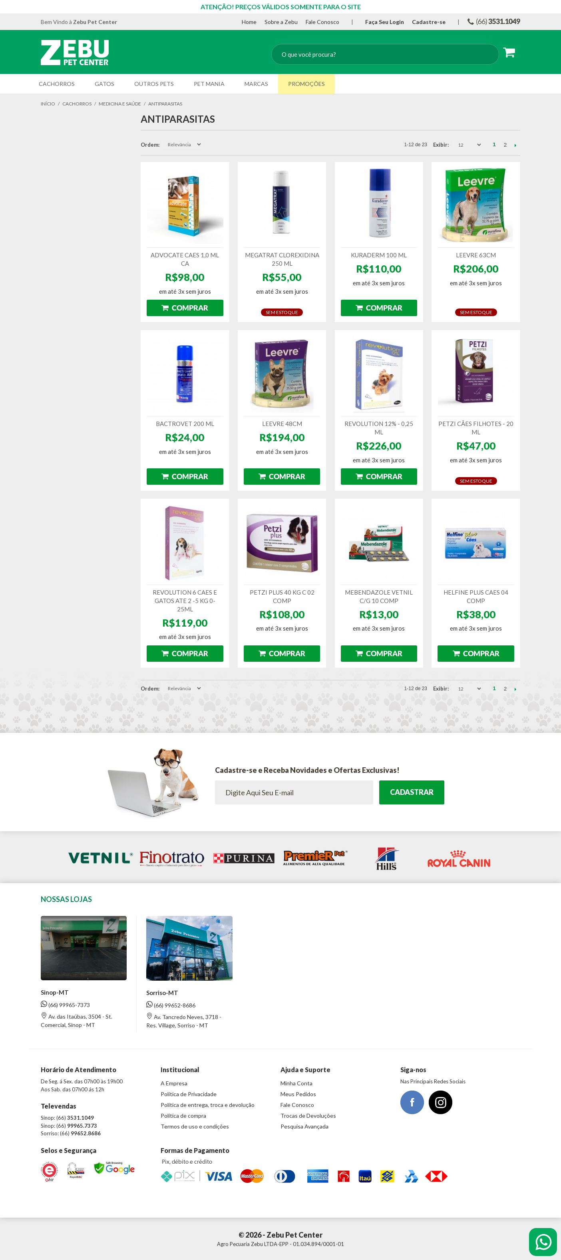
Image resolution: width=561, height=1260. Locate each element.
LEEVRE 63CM (476, 255)
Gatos (104, 83)
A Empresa (174, 1083)
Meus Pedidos (298, 1094)
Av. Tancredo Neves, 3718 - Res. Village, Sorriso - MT (183, 1021)
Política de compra (183, 1115)
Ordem (149, 144)
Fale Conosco (322, 21)
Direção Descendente (209, 145)
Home (249, 21)
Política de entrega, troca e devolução (208, 1104)
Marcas (256, 83)
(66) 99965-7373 (65, 1004)
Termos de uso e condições (195, 1126)
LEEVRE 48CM (282, 423)
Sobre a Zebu (281, 21)
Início (48, 104)
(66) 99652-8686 (170, 1005)
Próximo (515, 145)
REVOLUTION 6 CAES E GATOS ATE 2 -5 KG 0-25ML (185, 601)
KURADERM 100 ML (379, 255)
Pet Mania (209, 83)
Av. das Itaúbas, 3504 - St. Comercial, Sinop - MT (76, 1020)
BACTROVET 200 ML (185, 423)
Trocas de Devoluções (308, 1115)
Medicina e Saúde (120, 104)
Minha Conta (296, 1083)
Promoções (306, 83)
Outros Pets (154, 83)
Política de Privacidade (189, 1094)
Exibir (440, 144)
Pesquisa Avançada (304, 1126)
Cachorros (57, 83)
